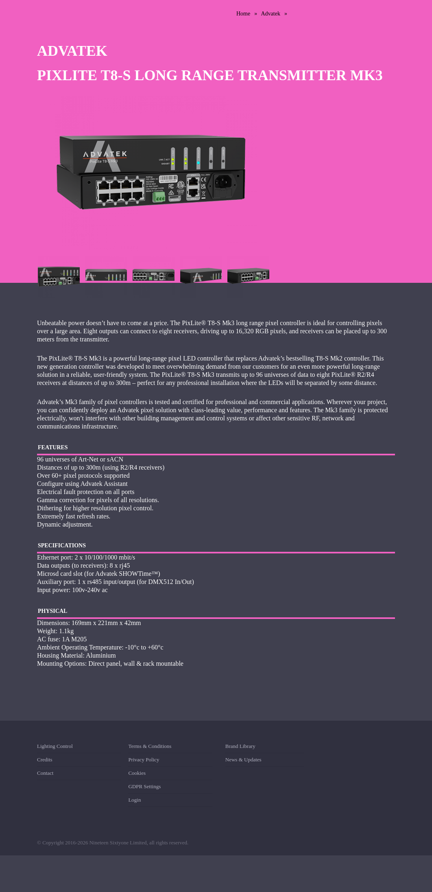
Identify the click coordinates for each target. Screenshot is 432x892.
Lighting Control (55, 747)
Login (134, 800)
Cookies (137, 773)
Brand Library (240, 747)
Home (243, 14)
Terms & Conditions (149, 747)
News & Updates (243, 759)
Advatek (270, 14)
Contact (45, 773)
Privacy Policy (143, 759)
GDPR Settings (144, 786)
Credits (44, 759)
